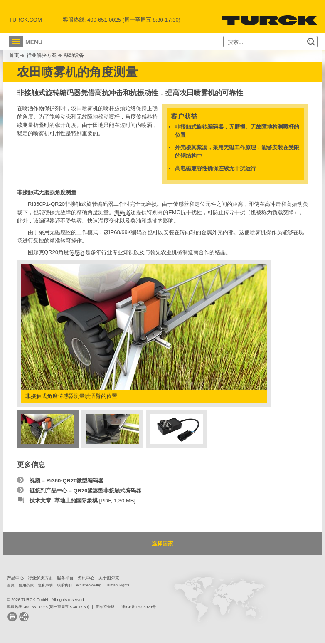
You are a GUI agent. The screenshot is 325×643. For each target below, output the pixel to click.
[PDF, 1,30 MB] (82, 500)
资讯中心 (86, 578)
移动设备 (74, 55)
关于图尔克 (108, 578)
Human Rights (118, 585)
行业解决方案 (42, 55)
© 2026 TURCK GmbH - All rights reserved (45, 599)
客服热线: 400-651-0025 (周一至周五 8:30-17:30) (48, 607)
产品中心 (15, 578)
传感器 (77, 252)
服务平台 (65, 578)
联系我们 (64, 585)
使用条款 (26, 585)
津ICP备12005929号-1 (140, 607)
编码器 (122, 212)
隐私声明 (45, 585)
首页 (14, 55)
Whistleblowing (88, 585)
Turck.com (25, 20)
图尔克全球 (105, 607)
